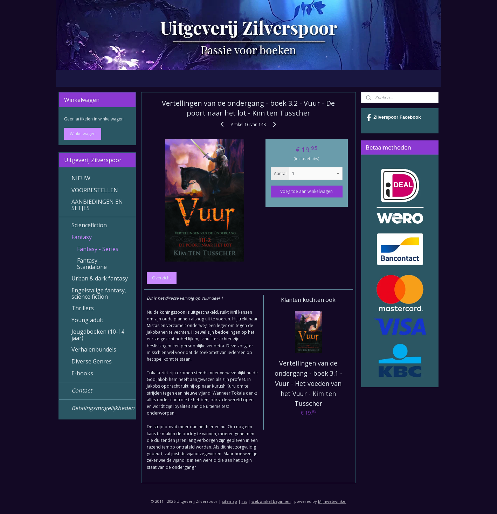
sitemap (229, 501)
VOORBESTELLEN (94, 190)
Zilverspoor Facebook (394, 117)
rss (244, 501)
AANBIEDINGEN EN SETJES (97, 205)
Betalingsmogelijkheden (102, 408)
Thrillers (82, 308)
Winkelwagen (83, 134)
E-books (82, 373)
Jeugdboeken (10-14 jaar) (97, 335)
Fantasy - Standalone (92, 264)
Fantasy (81, 237)
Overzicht (161, 278)
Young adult (87, 320)
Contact (81, 390)
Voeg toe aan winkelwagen (307, 191)
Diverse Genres (91, 361)
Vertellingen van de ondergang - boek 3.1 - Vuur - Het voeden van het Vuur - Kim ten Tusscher (308, 383)
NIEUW (80, 178)
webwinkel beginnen (271, 501)
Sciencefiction (89, 225)
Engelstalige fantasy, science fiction (98, 293)
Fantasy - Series (97, 249)
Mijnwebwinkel (332, 501)
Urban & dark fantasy (99, 278)
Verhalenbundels (93, 349)
